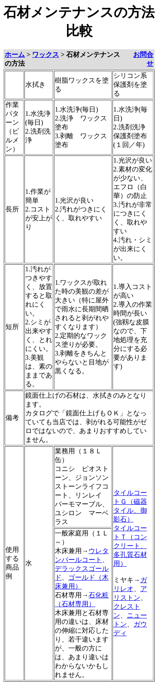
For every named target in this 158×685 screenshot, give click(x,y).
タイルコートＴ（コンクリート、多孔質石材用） (130, 545)
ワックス (45, 54)
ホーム (15, 54)
